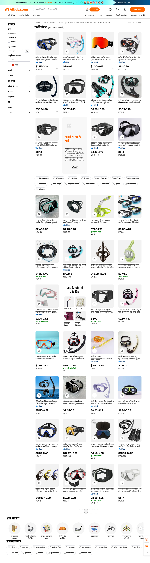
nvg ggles (70, 547)
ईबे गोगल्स (26, 553)
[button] (87, 9)
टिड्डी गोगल (72, 178)
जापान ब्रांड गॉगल (85, 553)
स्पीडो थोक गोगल (39, 547)
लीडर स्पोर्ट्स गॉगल (132, 178)
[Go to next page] (96, 511)
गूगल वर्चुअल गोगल (100, 178)
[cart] (118, 10)
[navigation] (19, 267)
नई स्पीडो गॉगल (130, 184)
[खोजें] (95, 9)
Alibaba (37, 23)
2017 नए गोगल (101, 547)
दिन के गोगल (104, 184)
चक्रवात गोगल (69, 553)
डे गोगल (11, 547)
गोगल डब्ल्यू (24, 547)
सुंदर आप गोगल (84, 547)
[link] (147, 539)
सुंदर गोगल (136, 547)
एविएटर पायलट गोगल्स (119, 547)
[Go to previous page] (81, 511)
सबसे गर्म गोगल (55, 547)
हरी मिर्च (116, 184)
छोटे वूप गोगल (58, 178)
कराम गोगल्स (41, 184)
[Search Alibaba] (60, 9)
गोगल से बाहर (56, 184)
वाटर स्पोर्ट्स (62, 23)
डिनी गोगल (40, 189)
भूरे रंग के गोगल (53, 553)
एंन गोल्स (39, 553)
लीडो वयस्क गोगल (42, 178)
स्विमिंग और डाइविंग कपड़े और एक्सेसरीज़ (83, 23)
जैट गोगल (85, 178)
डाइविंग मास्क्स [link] (105, 23)
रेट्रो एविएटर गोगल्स (72, 184)
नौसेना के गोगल (88, 184)
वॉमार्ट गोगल (116, 178)
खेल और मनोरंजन (49, 23)
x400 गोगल (13, 553)
